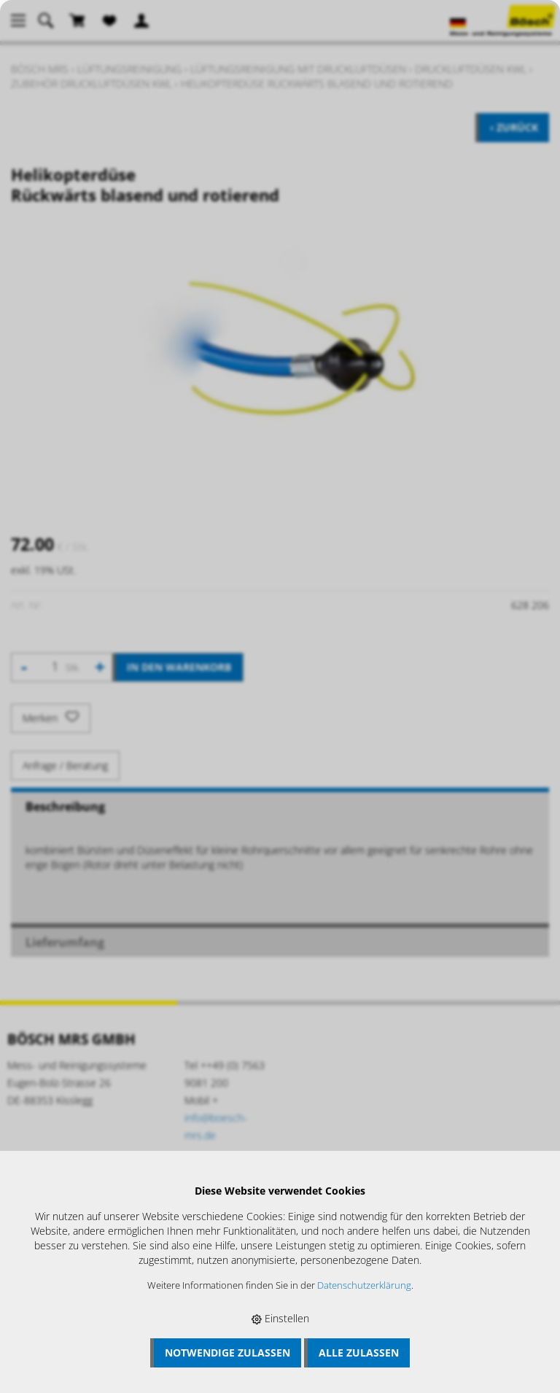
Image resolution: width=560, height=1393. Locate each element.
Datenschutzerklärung (364, 1285)
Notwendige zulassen (227, 1352)
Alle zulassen (359, 1352)
